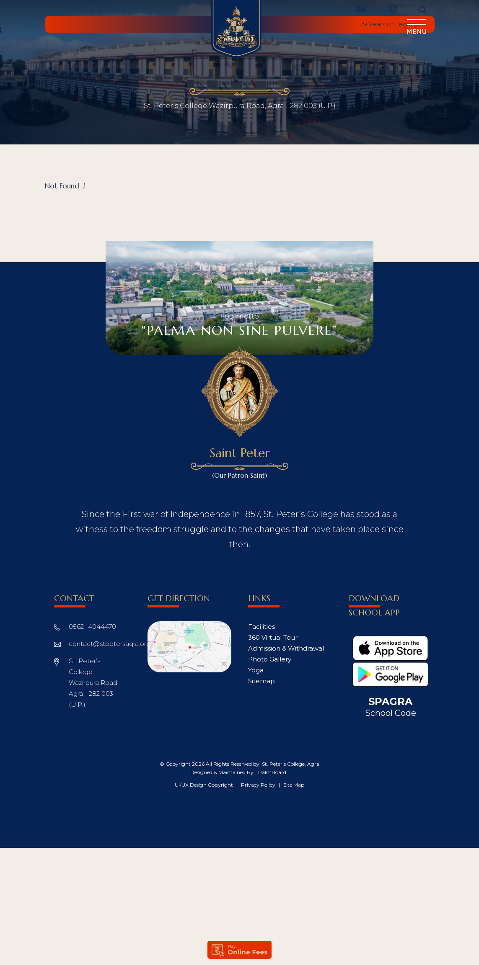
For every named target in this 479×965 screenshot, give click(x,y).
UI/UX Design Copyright (204, 785)
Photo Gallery (269, 659)
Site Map (293, 785)
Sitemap (261, 681)
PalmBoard (272, 772)
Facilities (261, 626)
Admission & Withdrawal (286, 648)
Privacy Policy (259, 785)
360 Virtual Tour (273, 637)
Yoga (256, 670)
